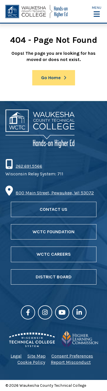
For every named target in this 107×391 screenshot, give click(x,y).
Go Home (51, 77)
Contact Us (53, 209)
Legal (16, 356)
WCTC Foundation (53, 231)
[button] (96, 11)
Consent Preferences (72, 356)
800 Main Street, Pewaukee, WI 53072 (55, 192)
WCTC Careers (54, 254)
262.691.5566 (28, 166)
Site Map (36, 356)
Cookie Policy (31, 362)
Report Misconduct (71, 362)
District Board (54, 276)
